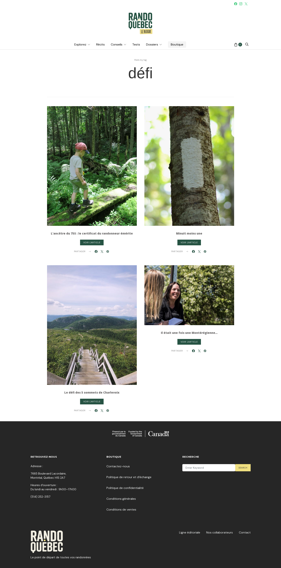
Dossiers (152, 44)
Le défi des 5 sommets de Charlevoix (91, 392)
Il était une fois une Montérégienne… (189, 333)
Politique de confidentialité (125, 488)
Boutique (177, 44)
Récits (100, 44)
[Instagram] (240, 3)
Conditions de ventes (121, 510)
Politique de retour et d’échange (128, 477)
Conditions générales (121, 499)
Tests (136, 44)
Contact (245, 532)
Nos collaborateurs (219, 532)
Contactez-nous (118, 466)
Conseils (116, 44)
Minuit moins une (189, 233)
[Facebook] (235, 3)
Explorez (80, 44)
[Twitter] (246, 3)
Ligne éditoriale (189, 532)
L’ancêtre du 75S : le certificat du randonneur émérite (92, 233)
